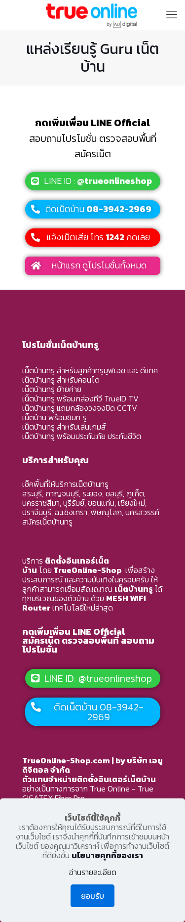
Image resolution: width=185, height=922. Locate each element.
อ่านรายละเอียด (92, 872)
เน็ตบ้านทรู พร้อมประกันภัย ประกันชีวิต (81, 436)
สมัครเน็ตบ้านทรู (47, 521)
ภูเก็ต (135, 493)
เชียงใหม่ (131, 503)
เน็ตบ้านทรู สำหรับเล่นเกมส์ (64, 427)
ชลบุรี (114, 493)
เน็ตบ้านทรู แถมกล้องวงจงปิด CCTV (79, 408)
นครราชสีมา (41, 503)
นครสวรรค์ (142, 512)
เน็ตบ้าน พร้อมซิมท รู (54, 417)
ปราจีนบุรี (36, 512)
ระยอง (92, 493)
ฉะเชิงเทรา (71, 512)
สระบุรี (32, 493)
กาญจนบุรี (62, 493)
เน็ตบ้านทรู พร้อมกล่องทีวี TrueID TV (80, 398)
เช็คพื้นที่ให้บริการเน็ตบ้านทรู (65, 484)
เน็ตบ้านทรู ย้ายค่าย (51, 389)
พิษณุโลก (106, 512)
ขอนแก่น (101, 503)
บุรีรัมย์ (73, 503)
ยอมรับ (92, 896)
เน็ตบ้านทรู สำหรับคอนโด (61, 380)
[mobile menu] (171, 14)
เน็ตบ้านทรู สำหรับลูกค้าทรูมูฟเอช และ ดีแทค (90, 370)
